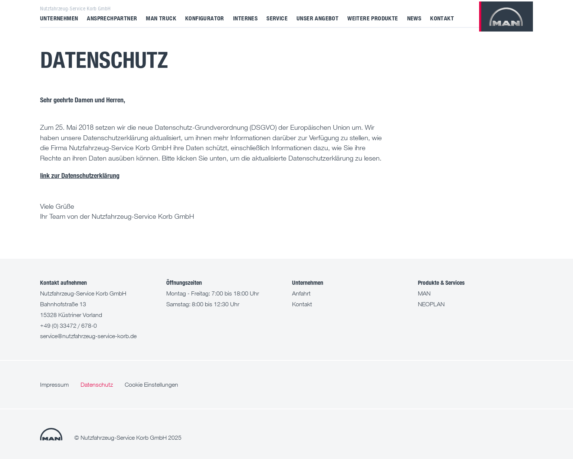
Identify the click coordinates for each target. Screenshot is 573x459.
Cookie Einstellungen (151, 384)
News (414, 18)
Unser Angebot (317, 18)
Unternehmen (59, 18)
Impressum (54, 384)
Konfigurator (204, 18)
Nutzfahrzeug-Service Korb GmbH (75, 8)
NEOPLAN (431, 304)
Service (277, 18)
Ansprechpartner (112, 18)
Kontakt (442, 18)
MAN (424, 293)
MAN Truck (161, 18)
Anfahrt (301, 293)
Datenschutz (97, 384)
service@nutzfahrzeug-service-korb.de (88, 336)
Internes (245, 18)
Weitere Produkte (372, 18)
